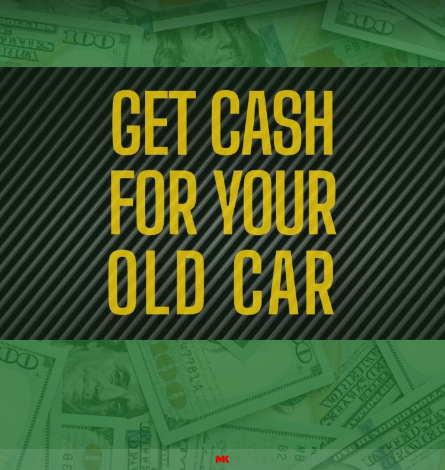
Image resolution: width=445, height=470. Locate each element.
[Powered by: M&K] (222, 459)
